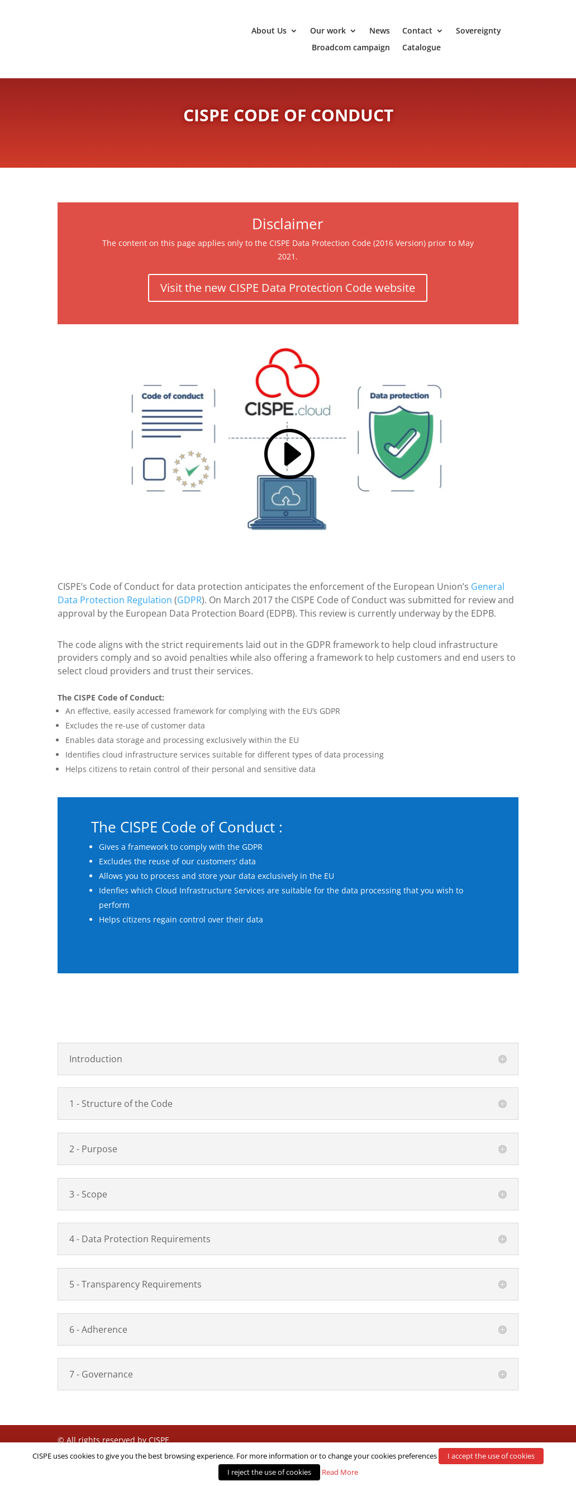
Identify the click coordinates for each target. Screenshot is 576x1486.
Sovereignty (478, 31)
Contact (417, 31)
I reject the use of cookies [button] (269, 1472)
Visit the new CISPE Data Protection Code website (287, 298)
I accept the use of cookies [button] (491, 1456)
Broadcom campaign (351, 48)
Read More (340, 1472)
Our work (328, 31)
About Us (269, 31)
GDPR (189, 611)
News (379, 31)
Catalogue (421, 48)
